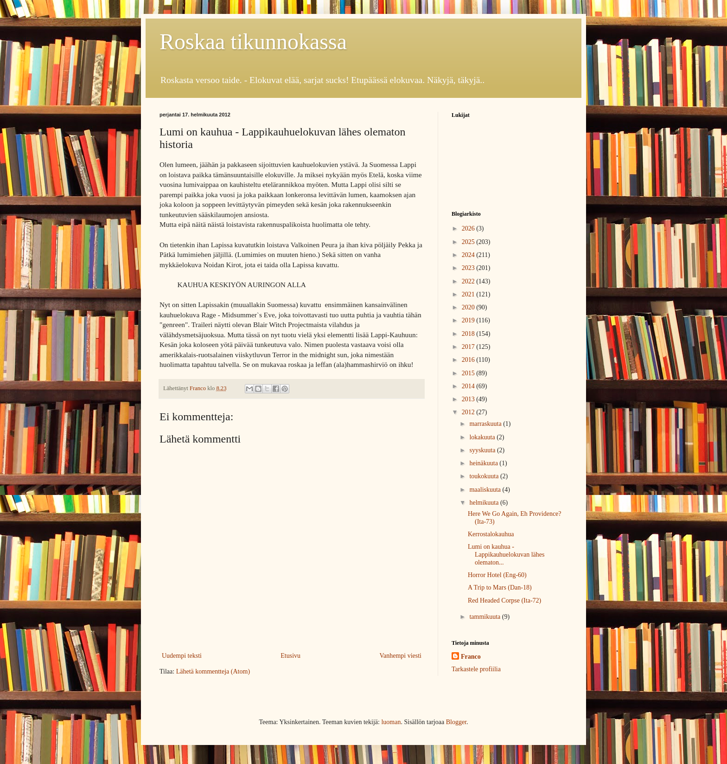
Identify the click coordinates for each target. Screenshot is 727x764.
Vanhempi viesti (400, 655)
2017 (469, 346)
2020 (469, 307)
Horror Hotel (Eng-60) (497, 574)
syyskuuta (483, 450)
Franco (471, 656)
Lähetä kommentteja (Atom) (213, 671)
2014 (469, 386)
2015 (469, 373)
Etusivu (290, 655)
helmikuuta (484, 502)
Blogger (456, 722)
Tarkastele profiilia (476, 669)
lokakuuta (483, 437)
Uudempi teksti (182, 655)
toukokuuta (484, 476)
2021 (469, 294)
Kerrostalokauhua (491, 534)
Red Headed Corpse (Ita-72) (504, 600)
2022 (469, 281)
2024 (469, 254)
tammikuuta (485, 616)
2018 (469, 333)
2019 (469, 320)
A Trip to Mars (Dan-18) (500, 587)
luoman (391, 722)
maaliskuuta (485, 489)
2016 (469, 359)
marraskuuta (486, 423)
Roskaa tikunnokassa (253, 41)
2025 (469, 241)
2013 (469, 399)
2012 (469, 412)
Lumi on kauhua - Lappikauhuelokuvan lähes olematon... (506, 554)
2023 (469, 267)
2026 (469, 228)
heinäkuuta (484, 463)
